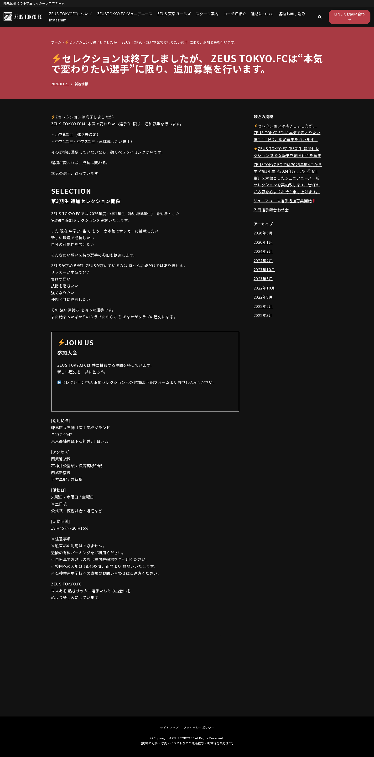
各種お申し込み (292, 13)
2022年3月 (263, 317)
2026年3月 (263, 234)
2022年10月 (264, 290)
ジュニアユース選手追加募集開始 (285, 202)
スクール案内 (207, 13)
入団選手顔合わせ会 (271, 211)
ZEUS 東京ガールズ (174, 13)
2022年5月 (263, 308)
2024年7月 (263, 253)
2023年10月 (264, 271)
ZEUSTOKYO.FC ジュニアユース (124, 13)
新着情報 (81, 83)
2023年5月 (263, 281)
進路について (262, 13)
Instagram (58, 20)
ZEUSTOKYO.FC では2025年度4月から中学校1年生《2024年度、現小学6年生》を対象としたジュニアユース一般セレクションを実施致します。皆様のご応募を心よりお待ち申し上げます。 (288, 178)
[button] (320, 17)
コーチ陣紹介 (234, 13)
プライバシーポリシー (198, 727)
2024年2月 (263, 262)
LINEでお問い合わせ (349, 16)
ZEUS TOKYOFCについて (70, 13)
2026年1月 (263, 243)
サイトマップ (169, 727)
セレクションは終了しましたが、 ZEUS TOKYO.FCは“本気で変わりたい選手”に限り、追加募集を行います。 (288, 133)
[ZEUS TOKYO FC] (23, 16)
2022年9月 (263, 299)
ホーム (56, 42)
